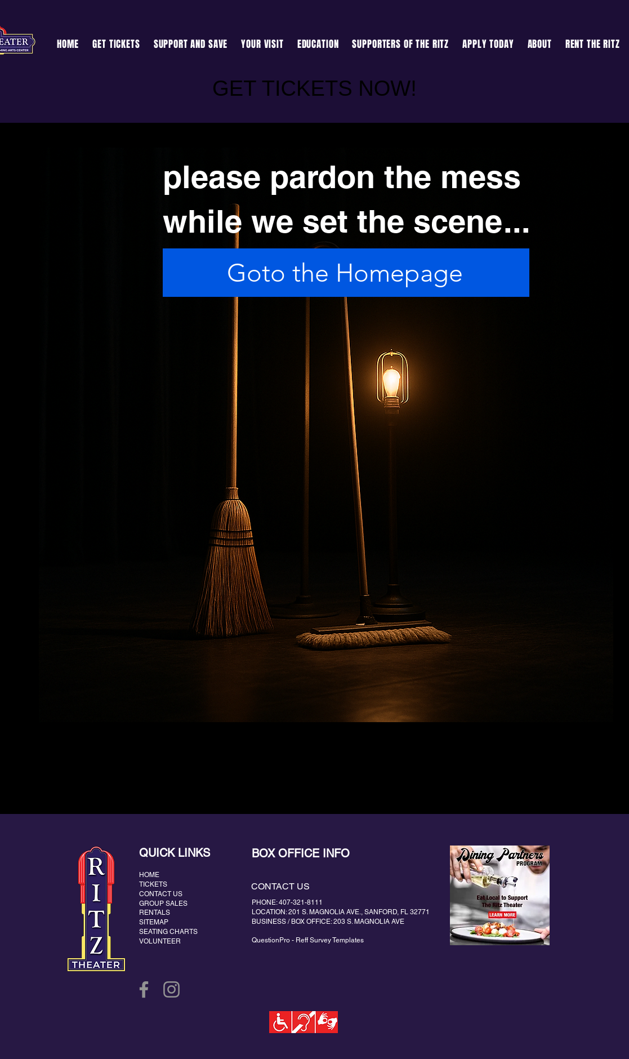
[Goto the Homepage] (346, 272)
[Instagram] (171, 989)
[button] (191, 44)
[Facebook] (144, 989)
